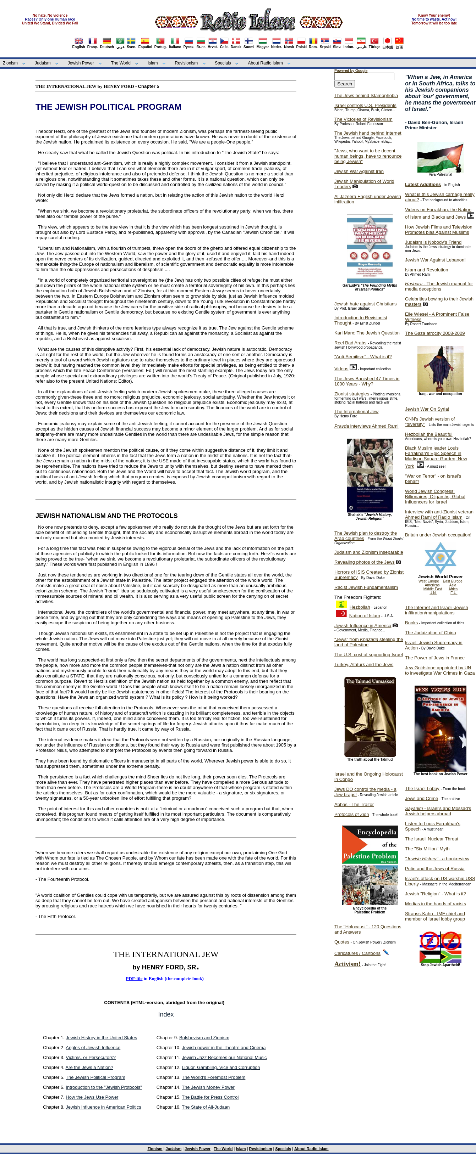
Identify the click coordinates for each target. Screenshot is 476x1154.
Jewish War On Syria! (427, 409)
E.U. (453, 593)
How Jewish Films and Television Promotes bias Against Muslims (438, 229)
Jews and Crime (421, 798)
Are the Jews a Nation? (89, 1067)
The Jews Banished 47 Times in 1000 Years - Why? (367, 381)
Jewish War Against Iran (359, 171)
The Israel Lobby (422, 788)
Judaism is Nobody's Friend (433, 242)
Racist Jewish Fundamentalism (366, 587)
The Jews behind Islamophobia (366, 95)
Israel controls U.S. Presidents (365, 105)
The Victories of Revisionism (363, 119)
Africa (453, 589)
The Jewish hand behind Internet (367, 133)
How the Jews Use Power (92, 1097)
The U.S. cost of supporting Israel (368, 654)
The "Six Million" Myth (427, 848)
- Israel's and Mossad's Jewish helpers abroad (438, 811)
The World (121, 63)
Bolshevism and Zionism (204, 1037)
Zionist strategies (351, 393)
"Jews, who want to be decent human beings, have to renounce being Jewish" (367, 156)
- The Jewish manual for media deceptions (439, 286)
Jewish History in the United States (101, 1037)
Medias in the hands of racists (435, 903)
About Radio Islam (265, 63)
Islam (153, 63)
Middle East (432, 589)
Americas (432, 585)
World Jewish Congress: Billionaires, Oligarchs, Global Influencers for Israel (435, 497)
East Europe (453, 581)
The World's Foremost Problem (213, 1077)
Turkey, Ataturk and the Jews (363, 664)
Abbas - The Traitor (354, 804)
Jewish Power (81, 63)
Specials (223, 63)
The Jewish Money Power (208, 1087)
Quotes (341, 942)
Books (411, 622)
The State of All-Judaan (206, 1107)
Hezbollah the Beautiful (429, 434)
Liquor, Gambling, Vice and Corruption (221, 1067)
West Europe (428, 581)
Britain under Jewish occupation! (438, 534)
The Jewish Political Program (95, 1077)
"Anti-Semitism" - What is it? (363, 356)
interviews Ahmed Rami (366, 426)
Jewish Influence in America (362, 625)
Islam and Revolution (426, 269)
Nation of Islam (364, 615)
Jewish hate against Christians (365, 303)
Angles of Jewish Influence (93, 1047)
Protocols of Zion (351, 814)
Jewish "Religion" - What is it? (435, 893)
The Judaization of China (430, 632)
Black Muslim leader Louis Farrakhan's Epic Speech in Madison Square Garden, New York (436, 457)
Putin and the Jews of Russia (435, 868)
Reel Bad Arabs (350, 342)
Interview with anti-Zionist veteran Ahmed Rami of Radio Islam (439, 514)
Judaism (43, 63)
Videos (341, 368)
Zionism (10, 63)
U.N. (433, 593)
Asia (452, 585)
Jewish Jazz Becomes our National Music (224, 1057)
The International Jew (356, 411)
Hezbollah (360, 607)
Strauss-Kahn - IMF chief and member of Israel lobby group (435, 916)
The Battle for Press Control (210, 1097)
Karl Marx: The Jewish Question (367, 333)
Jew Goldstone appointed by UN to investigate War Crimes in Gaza (440, 670)
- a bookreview (437, 858)
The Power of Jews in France (435, 657)
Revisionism (186, 63)
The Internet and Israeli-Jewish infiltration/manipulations (436, 610)
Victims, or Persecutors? (91, 1057)
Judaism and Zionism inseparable (368, 552)
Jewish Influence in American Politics (103, 1107)
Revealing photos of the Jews (364, 562)
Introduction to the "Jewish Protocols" (104, 1087)
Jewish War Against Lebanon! (435, 260)
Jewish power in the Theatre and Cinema (224, 1047)
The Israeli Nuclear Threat (431, 838)
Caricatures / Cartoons (357, 953)
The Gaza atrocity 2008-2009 (435, 333)
